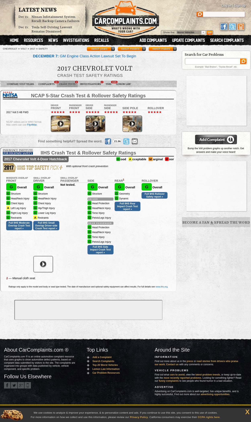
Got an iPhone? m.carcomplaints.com (27, 385)
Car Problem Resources (106, 372)
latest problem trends (208, 374)
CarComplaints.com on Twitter (14, 385)
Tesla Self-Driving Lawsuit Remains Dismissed (52, 29)
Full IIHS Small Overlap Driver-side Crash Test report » (46, 225)
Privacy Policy (139, 417)
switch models (130, 48)
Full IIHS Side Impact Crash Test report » (100, 249)
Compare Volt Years (20, 84)
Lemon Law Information (105, 369)
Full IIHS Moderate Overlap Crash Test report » (19, 225)
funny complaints (169, 380)
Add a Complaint (101, 357)
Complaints (47, 83)
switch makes (161, 48)
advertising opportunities (215, 394)
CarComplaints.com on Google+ (21, 385)
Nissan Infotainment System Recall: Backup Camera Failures (56, 19)
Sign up (240, 5)
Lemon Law (123, 84)
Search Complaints (103, 361)
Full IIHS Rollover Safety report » (154, 195)
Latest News (37, 10)
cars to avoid (177, 374)
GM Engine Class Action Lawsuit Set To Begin (84, 56)
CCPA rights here (209, 417)
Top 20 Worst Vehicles (105, 365)
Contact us (172, 364)
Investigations (91, 83)
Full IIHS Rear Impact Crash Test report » (127, 206)
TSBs (109, 83)
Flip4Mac (32, 124)
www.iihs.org (162, 286)
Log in (226, 5)
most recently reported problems (182, 377)
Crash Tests (68, 83)
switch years (99, 48)
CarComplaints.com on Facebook (7, 385)
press (190, 361)
